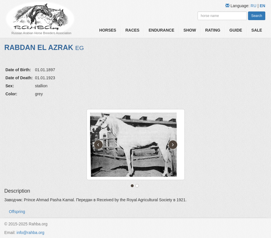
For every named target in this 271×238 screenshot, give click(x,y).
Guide (235, 30)
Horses (107, 30)
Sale (256, 30)
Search (256, 16)
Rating (212, 30)
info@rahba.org (30, 232)
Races (132, 30)
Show (190, 30)
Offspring (17, 211)
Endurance (161, 30)
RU (254, 5)
